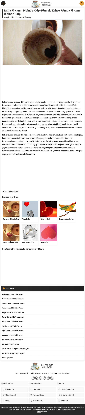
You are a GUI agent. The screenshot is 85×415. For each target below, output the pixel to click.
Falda (12, 17)
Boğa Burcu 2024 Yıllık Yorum (12, 294)
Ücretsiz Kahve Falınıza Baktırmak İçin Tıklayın (23, 249)
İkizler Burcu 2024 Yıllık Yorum (13, 299)
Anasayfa (7, 17)
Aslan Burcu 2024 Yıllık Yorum (12, 308)
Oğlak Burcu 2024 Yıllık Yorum (12, 331)
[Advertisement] (42, 82)
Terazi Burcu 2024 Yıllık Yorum (13, 317)
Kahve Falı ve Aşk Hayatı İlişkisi (13, 353)
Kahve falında (7, 102)
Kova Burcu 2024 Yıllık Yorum (12, 335)
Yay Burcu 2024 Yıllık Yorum (12, 326)
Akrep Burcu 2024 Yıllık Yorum (12, 322)
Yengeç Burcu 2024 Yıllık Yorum (13, 303)
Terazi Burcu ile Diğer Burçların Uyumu (16, 349)
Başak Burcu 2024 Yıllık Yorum (13, 312)
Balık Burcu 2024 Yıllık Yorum (12, 340)
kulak (12, 127)
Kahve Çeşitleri (7, 358)
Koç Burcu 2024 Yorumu (10, 344)
